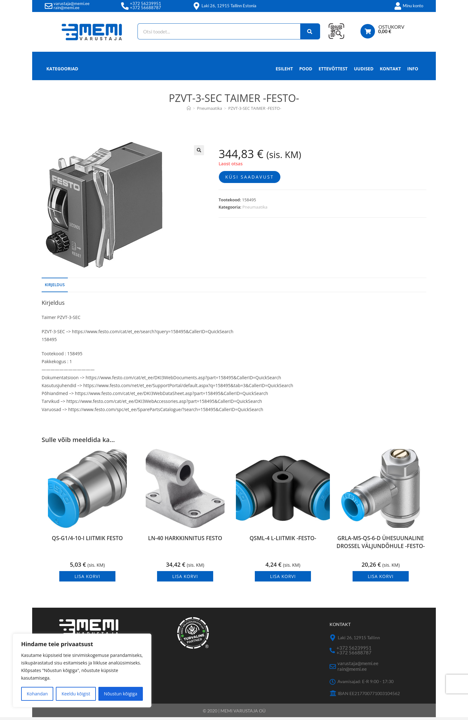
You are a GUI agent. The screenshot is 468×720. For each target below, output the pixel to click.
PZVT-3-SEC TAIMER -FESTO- (254, 108)
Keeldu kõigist (75, 694)
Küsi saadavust (249, 177)
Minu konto (413, 5)
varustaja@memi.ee (72, 3)
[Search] (307, 31)
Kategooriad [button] (62, 69)
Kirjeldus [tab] (55, 284)
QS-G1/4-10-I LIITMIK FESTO (87, 541)
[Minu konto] (397, 6)
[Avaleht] (189, 108)
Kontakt (390, 69)
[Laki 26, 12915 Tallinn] (333, 640)
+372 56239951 (145, 3)
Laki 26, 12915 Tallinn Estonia (229, 5)
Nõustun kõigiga (120, 694)
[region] (82, 670)
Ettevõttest (333, 69)
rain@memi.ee (66, 7)
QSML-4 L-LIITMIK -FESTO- (283, 541)
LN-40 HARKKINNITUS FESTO (185, 541)
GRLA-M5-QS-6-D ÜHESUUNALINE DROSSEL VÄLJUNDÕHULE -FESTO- (381, 548)
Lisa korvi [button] (87, 579)
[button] (199, 150)
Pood (305, 69)
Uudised (363, 69)
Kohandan (37, 694)
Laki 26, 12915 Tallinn (359, 640)
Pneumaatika (254, 207)
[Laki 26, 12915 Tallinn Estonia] (196, 6)
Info (412, 70)
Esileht (284, 69)
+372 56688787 (145, 7)
